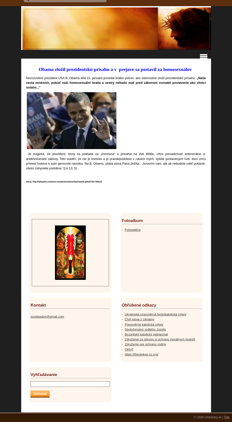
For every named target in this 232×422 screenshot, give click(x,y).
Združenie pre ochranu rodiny (145, 344)
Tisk (227, 417)
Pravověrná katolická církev (144, 324)
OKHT (129, 349)
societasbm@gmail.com (47, 316)
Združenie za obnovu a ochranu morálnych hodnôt (160, 339)
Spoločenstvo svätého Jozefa (145, 329)
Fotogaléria (133, 230)
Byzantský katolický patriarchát (146, 334)
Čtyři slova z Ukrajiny (139, 319)
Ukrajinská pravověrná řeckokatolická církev (155, 314)
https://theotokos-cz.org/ (142, 354)
